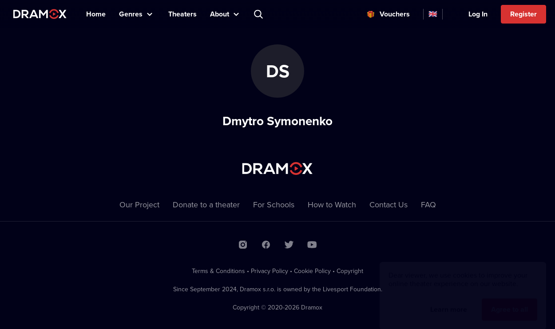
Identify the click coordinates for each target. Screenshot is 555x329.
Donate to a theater (206, 204)
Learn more (448, 301)
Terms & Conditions (218, 270)
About (219, 14)
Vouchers (395, 14)
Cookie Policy (312, 270)
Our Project (139, 204)
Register (523, 14)
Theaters (182, 14)
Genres (131, 14)
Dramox (40, 14)
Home (96, 14)
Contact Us (388, 204)
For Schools (273, 204)
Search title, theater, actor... (259, 14)
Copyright (350, 270)
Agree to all (509, 301)
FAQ (428, 204)
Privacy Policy (269, 270)
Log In (478, 14)
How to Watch (332, 204)
